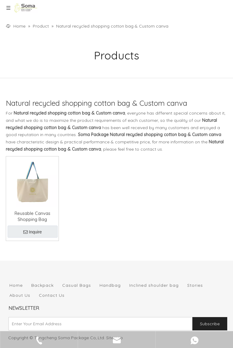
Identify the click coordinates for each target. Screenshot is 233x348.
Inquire (32, 231)
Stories (195, 285)
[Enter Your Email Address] (99, 323)
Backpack (42, 285)
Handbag (110, 285)
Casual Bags (76, 285)
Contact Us (52, 295)
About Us (19, 295)
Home (16, 285)
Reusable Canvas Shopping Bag (32, 216)
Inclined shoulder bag (154, 285)
